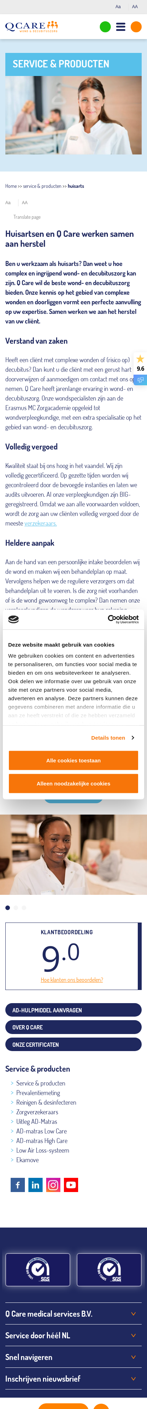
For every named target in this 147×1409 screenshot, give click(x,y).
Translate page (26, 217)
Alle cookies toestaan (73, 760)
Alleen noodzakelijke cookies (73, 783)
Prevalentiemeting (38, 1093)
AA (137, 6)
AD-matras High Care (41, 1140)
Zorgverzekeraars (37, 1112)
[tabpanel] (73, 855)
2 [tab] (15, 907)
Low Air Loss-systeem (42, 1150)
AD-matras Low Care (41, 1131)
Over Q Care (27, 1027)
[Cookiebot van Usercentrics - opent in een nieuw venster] (108, 619)
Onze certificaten (35, 1044)
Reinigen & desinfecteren (46, 1102)
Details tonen (108, 738)
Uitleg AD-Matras (36, 1121)
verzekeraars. (40, 523)
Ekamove (27, 1160)
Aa (120, 6)
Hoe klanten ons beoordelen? (72, 979)
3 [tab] (24, 907)
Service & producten (40, 1083)
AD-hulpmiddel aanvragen (47, 1010)
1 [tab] (7, 907)
